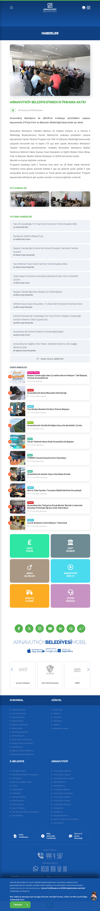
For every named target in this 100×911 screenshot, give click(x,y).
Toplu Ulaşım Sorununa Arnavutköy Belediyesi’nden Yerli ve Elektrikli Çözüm (49, 279)
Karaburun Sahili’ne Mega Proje (49, 238)
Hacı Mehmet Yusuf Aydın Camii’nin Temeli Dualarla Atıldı (49, 266)
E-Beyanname (18, 804)
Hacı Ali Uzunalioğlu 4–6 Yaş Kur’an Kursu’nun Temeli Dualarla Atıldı (49, 226)
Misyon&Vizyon (18, 717)
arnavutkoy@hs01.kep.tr (59, 876)
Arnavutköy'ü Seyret (61, 801)
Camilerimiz (58, 823)
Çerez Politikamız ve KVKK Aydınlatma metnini (63, 888)
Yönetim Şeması (18, 710)
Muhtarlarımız (59, 786)
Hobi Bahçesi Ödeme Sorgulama (25, 775)
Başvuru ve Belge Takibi (21, 782)
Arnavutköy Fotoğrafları (63, 793)
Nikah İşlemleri (18, 801)
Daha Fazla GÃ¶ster (50, 359)
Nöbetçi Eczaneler (61, 728)
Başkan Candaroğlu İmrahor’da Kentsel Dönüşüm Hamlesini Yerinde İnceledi (49, 252)
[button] (12, 669)
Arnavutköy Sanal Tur (62, 804)
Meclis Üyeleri (18, 721)
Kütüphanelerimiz (60, 816)
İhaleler (56, 725)
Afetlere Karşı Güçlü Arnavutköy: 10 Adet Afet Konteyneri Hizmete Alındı (49, 306)
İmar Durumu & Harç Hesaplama (25, 812)
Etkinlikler (57, 721)
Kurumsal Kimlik (19, 713)
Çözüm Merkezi (18, 808)
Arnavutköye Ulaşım (61, 775)
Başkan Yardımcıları (20, 725)
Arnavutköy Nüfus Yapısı (63, 778)
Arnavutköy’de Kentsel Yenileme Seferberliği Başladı (49, 333)
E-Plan (14, 786)
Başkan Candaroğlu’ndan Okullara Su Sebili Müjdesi (49, 293)
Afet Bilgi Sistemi (19, 771)
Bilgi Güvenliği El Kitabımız (23, 754)
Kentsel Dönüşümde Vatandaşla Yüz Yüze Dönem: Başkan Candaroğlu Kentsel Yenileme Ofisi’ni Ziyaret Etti (49, 319)
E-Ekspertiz (16, 778)
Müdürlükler (17, 728)
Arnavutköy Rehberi (61, 789)
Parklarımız (58, 812)
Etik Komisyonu (18, 736)
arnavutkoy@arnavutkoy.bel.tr (27, 876)
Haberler (57, 713)
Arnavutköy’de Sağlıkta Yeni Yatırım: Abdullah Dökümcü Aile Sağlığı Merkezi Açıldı (49, 347)
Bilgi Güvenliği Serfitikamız (23, 751)
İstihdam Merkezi (19, 797)
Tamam (20, 904)
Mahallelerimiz (59, 782)
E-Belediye (16, 793)
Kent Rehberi (17, 816)
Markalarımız (17, 747)
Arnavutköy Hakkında (62, 771)
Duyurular (57, 717)
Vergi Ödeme (17, 789)
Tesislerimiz (58, 808)
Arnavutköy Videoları (62, 797)
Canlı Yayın (58, 710)
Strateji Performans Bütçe (22, 743)
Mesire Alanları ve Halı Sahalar (66, 819)
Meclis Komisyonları (20, 732)
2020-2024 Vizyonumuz (22, 739)
